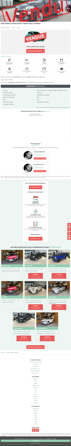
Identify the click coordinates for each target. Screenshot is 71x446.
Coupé (35, 402)
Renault (35, 413)
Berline (35, 383)
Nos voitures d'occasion (35, 347)
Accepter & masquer (35, 443)
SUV (36, 381)
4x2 (35, 392)
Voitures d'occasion (5, 27)
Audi (35, 417)
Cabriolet (35, 396)
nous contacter (67, 107)
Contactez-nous (35, 238)
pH (38, 373)
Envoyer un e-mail (39, 158)
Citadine (35, 379)
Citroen (35, 419)
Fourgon (35, 398)
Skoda (35, 415)
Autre (35, 394)
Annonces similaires (34, 51)
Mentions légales (35, 371)
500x (18, 27)
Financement (35, 366)
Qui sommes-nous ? (35, 368)
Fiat (13, 27)
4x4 (35, 389)
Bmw (35, 423)
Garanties (35, 364)
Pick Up (35, 400)
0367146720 (38, 155)
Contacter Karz (35, 187)
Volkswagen (36, 408)
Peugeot (35, 410)
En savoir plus (35, 440)
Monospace (35, 385)
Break (35, 387)
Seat (35, 421)
